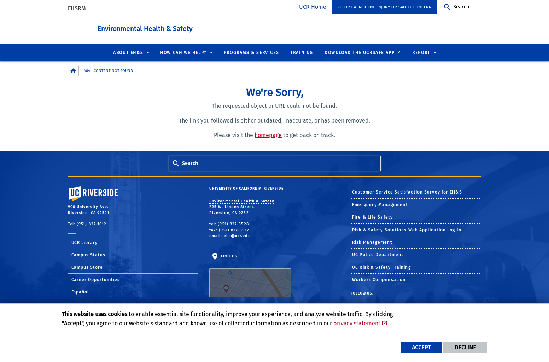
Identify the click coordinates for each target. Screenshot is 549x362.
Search (461, 7)
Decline (465, 347)
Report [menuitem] (421, 52)
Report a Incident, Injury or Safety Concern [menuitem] (384, 7)
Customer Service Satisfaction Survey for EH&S (407, 191)
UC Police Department (377, 254)
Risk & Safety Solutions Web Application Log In (406, 229)
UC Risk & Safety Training (381, 267)
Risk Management (372, 241)
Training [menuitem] (301, 52)
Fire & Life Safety (372, 216)
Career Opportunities (95, 279)
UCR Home (312, 7)
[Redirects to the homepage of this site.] (73, 71)
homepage (268, 134)
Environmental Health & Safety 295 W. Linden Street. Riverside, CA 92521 (241, 206)
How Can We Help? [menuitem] (183, 52)
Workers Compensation (378, 279)
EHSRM (77, 8)
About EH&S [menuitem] (128, 52)
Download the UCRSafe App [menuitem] (360, 52)
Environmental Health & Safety (184, 28)
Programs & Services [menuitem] (251, 52)
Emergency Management (380, 204)
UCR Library (84, 242)
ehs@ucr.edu (237, 235)
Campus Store (87, 267)
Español (80, 291)
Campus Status (88, 254)
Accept (421, 347)
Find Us (250, 275)
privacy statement (356, 323)
